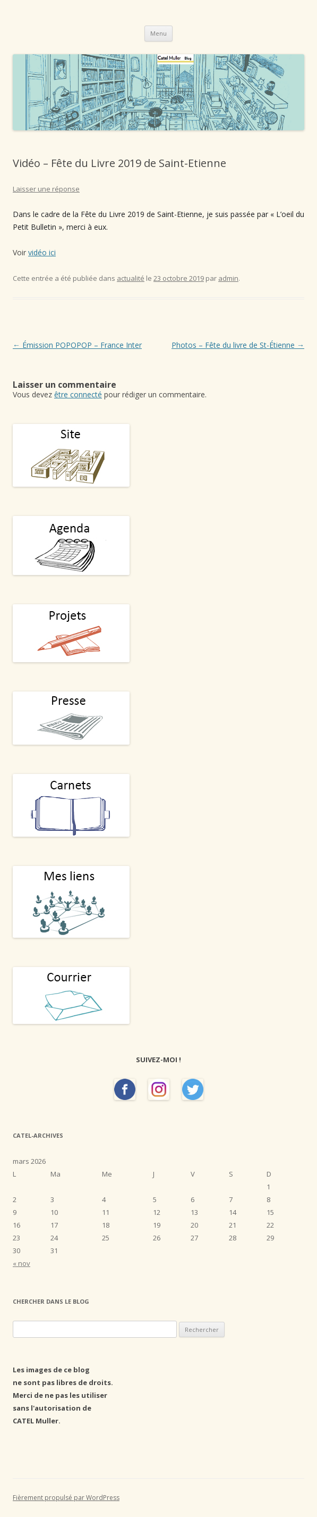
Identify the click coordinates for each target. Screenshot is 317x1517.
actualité (130, 278)
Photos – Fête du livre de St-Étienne (238, 345)
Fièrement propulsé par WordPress (66, 1497)
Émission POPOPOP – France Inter (77, 345)
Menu (158, 33)
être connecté (78, 394)
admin (228, 278)
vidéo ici (42, 252)
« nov (21, 1263)
